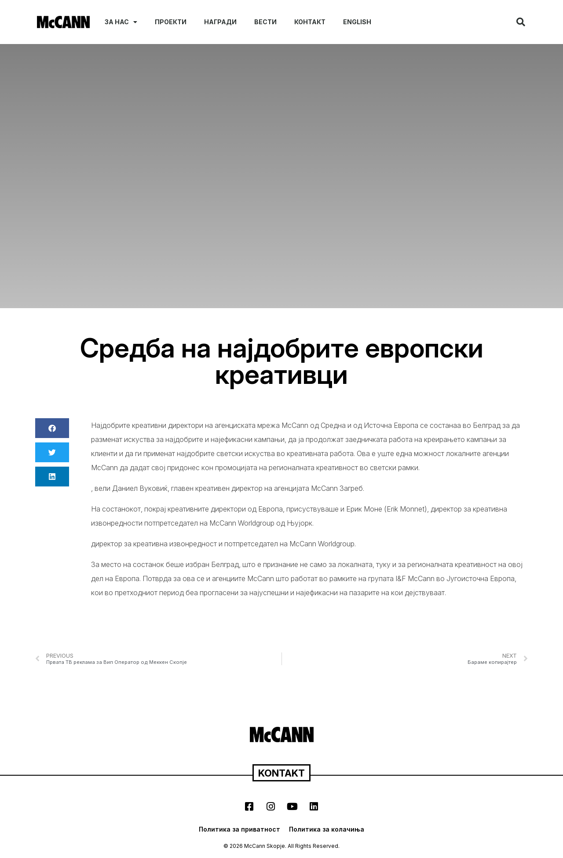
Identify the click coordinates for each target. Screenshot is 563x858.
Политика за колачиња (326, 829)
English (357, 22)
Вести (265, 22)
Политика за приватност (239, 829)
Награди (220, 22)
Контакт (309, 22)
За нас (121, 22)
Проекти (170, 22)
